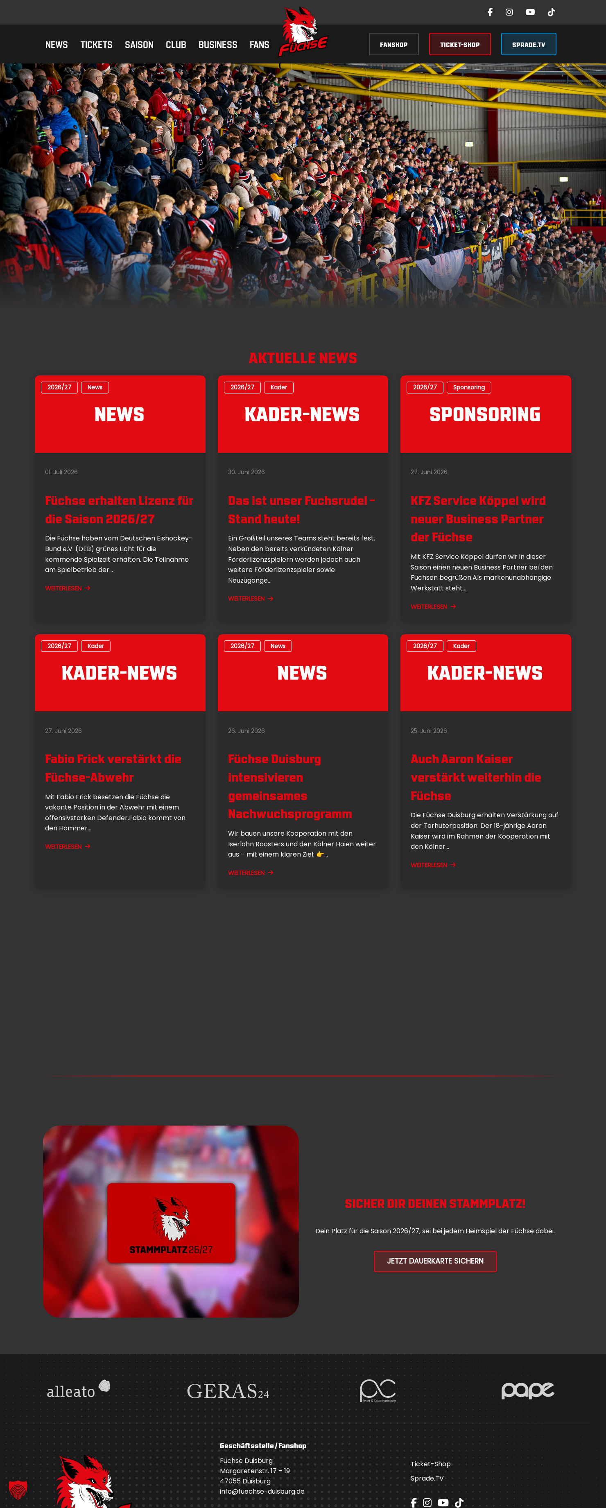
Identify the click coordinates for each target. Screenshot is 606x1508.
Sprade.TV (427, 1478)
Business (218, 44)
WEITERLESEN (67, 588)
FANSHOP (394, 44)
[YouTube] (530, 12)
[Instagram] (509, 12)
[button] (18, 1490)
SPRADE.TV (528, 44)
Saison (139, 44)
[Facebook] (490, 12)
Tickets (96, 44)
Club (176, 44)
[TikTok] (551, 12)
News (56, 44)
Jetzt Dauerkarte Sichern (435, 1261)
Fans (259, 44)
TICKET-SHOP (460, 44)
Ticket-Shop (431, 1464)
